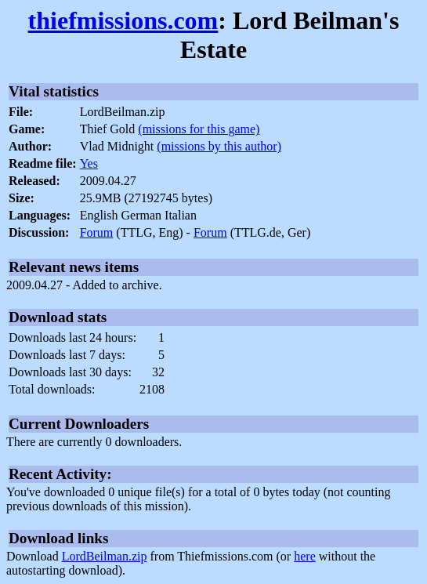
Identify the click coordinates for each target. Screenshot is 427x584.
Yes (89, 163)
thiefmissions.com (123, 20)
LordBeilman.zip (104, 556)
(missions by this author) (219, 146)
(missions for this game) (198, 129)
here (305, 556)
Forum (97, 232)
